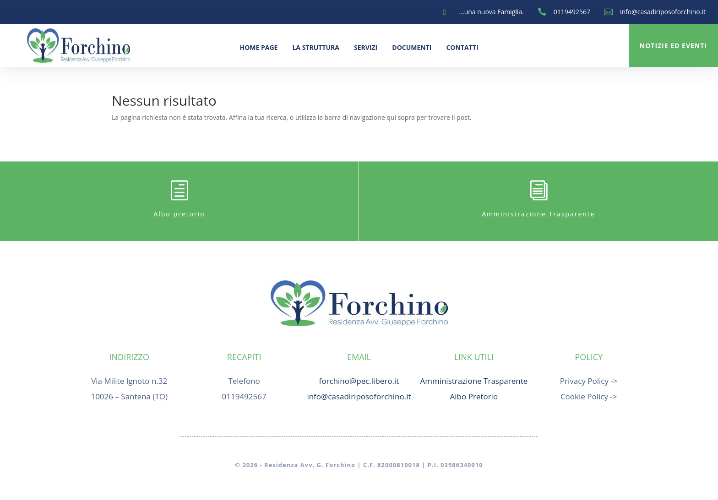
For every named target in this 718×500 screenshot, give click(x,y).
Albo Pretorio (474, 396)
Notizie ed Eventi (673, 45)
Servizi (365, 47)
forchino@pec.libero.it (359, 381)
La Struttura (315, 47)
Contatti (462, 47)
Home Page (258, 47)
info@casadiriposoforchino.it (663, 11)
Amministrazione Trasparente (538, 214)
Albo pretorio (179, 214)
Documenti (411, 47)
